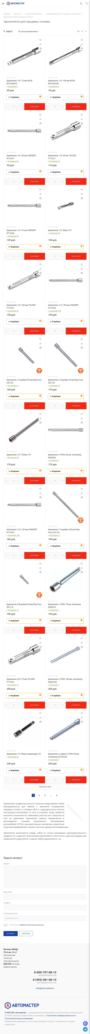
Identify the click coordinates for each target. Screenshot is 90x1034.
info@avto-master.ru (45, 988)
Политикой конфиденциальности (61, 1016)
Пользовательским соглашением (19, 1018)
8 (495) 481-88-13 (44, 981)
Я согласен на (26, 925)
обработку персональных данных (32, 925)
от (13, 97)
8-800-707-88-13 (44, 973)
